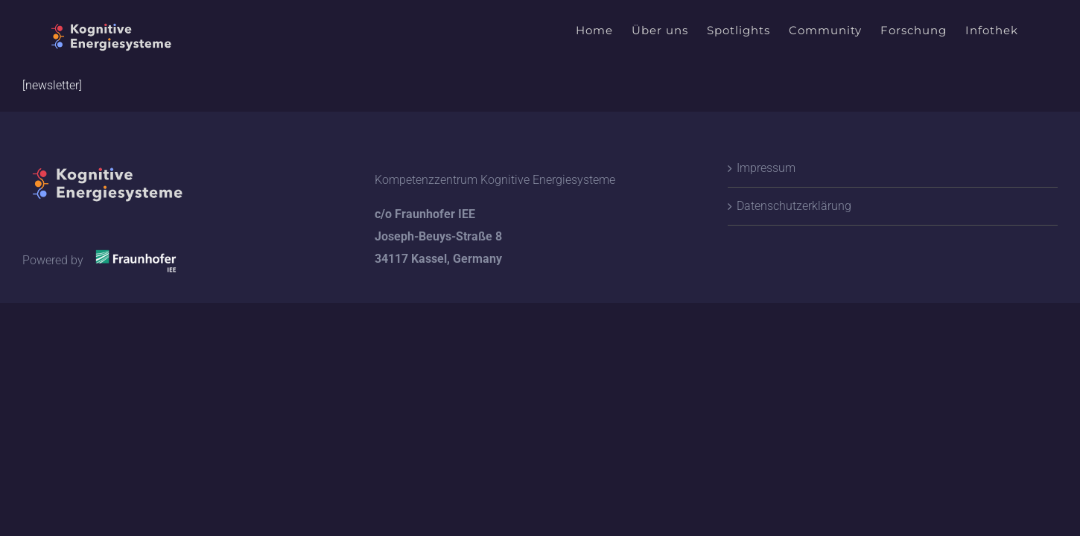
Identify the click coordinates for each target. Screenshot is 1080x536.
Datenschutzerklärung (794, 206)
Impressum (766, 168)
